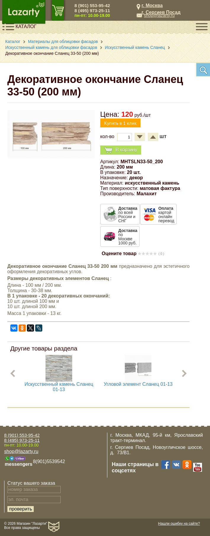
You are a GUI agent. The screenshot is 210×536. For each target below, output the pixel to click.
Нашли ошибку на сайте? (179, 523)
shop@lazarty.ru (159, 15)
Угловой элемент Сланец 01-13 (138, 384)
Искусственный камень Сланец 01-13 (59, 387)
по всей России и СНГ (127, 214)
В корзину (120, 150)
